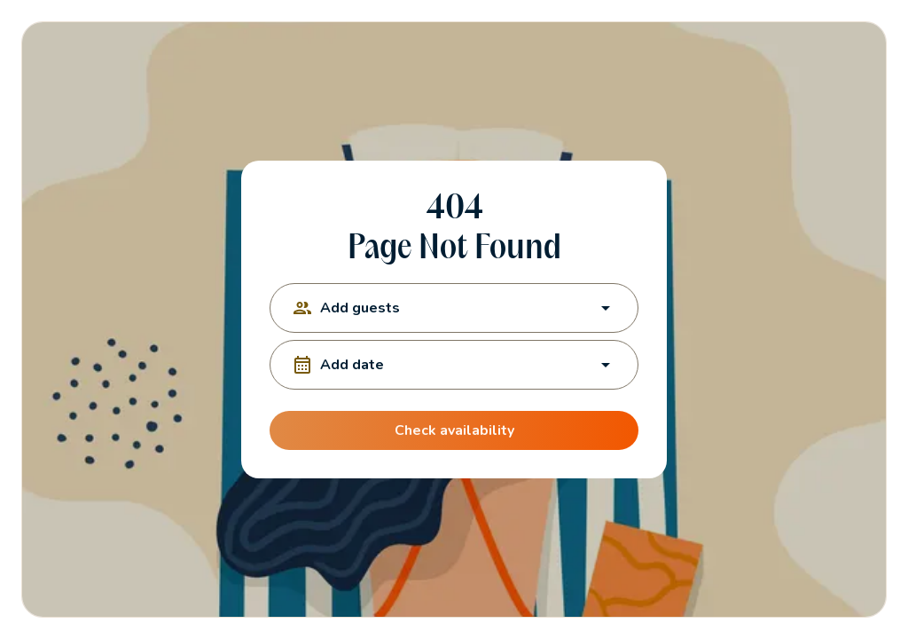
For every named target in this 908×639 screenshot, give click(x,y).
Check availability (454, 430)
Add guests (454, 308)
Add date (454, 365)
